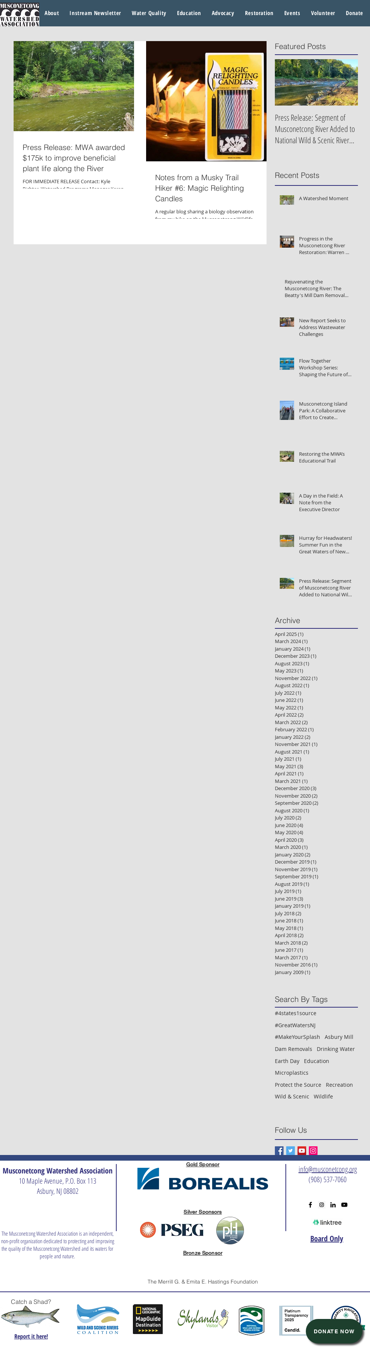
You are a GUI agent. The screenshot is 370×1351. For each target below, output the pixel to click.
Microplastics (291, 1072)
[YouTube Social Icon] (302, 1150)
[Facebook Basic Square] (279, 1150)
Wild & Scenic (292, 1096)
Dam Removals (293, 1048)
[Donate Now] (334, 1331)
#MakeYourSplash (297, 1036)
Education (316, 1061)
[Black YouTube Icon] (344, 1205)
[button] (149, 13)
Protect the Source (298, 1084)
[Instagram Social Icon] (313, 1150)
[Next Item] (345, 82)
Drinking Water (336, 1048)
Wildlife (323, 1096)
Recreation (339, 1084)
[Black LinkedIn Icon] (333, 1205)
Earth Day (287, 1061)
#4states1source (295, 1013)
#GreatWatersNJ (295, 1025)
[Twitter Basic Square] (290, 1150)
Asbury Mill (339, 1036)
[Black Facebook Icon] (310, 1205)
